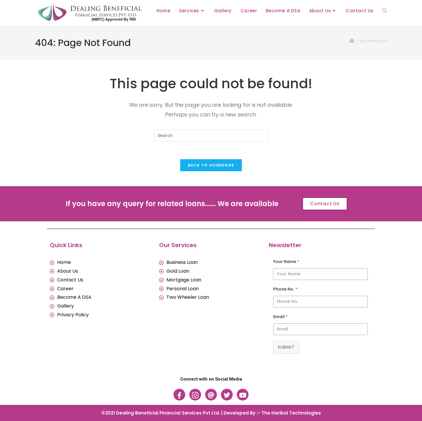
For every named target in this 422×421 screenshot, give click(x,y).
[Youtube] (243, 394)
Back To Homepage (211, 165)
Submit (286, 347)
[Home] (352, 41)
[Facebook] (179, 394)
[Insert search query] (211, 135)
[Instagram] (195, 394)
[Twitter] (227, 394)
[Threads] (211, 394)
